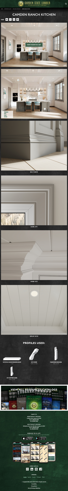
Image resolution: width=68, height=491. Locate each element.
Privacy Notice (34, 486)
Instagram (27, 469)
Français (34, 477)
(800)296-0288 (35, 427)
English (25, 477)
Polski (43, 477)
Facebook (40, 469)
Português (39, 477)
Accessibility (34, 484)
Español (29, 477)
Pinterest (36, 469)
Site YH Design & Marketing (34, 488)
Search (66, 4)
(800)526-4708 (35, 420)
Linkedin (31, 469)
